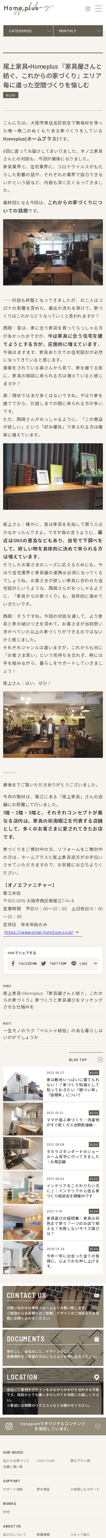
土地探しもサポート (85, 1298)
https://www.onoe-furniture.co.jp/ (38, 741)
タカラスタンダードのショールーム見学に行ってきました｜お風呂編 (73, 966)
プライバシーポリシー (22, 1447)
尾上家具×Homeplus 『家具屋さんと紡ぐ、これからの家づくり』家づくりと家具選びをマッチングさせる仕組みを (53, 809)
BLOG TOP (79, 869)
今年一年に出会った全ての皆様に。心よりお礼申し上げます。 (73, 1071)
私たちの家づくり (16, 1270)
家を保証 (43, 1298)
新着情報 (43, 1344)
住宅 (6, 1321)
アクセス (9, 1350)
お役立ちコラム (14, 1378)
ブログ (42, 1372)
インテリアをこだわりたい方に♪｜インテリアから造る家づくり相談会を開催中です (73, 1000)
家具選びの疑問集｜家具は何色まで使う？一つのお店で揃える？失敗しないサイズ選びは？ (73, 1035)
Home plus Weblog (17, 1372)
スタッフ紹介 (80, 1344)
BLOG (11, 104)
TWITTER (58, 773)
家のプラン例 (80, 1270)
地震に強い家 (13, 1276)
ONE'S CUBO (47, 1270)
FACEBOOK (28, 773)
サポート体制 (13, 1298)
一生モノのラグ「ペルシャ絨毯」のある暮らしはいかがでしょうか (53, 843)
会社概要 (52, 1447)
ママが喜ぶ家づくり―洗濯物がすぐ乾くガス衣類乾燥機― (73, 932)
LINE (84, 773)
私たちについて (14, 1344)
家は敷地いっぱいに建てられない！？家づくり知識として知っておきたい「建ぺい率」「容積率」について (73, 897)
